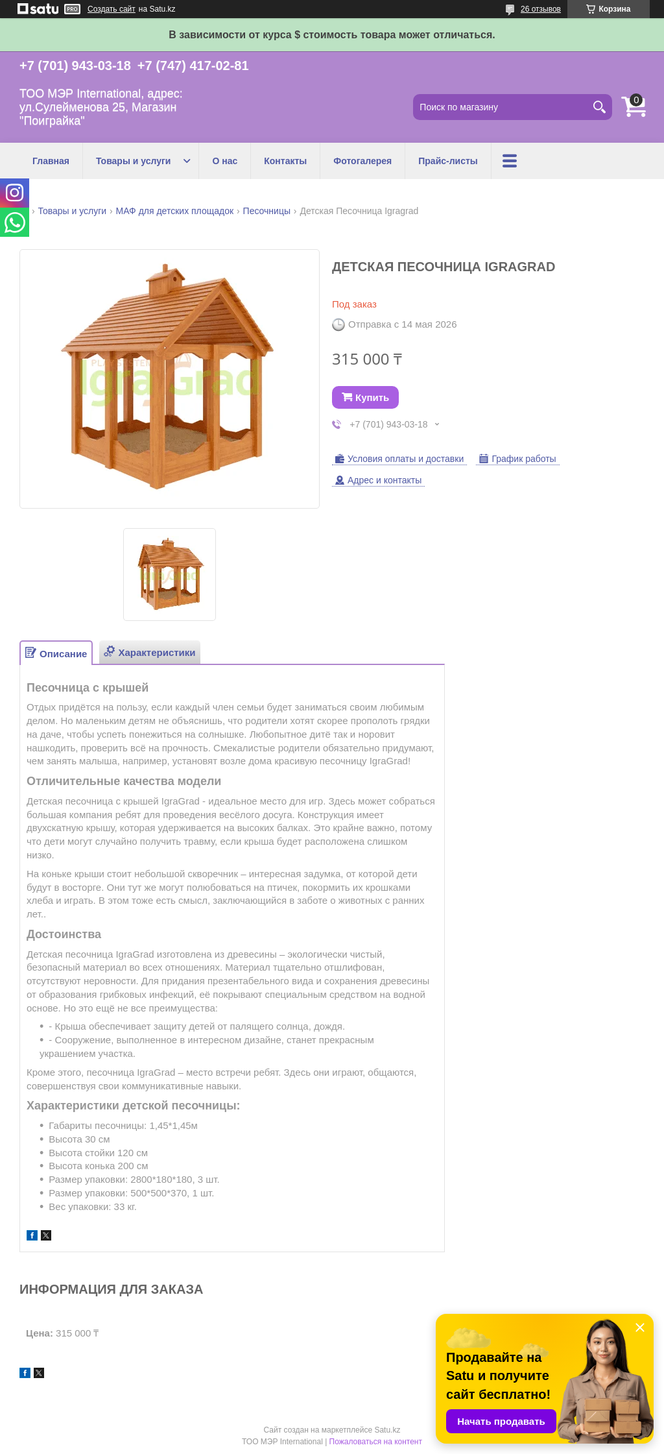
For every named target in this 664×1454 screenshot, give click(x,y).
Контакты (285, 161)
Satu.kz (387, 1430)
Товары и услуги (133, 161)
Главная (50, 161)
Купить (372, 397)
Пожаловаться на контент (375, 1441)
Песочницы (266, 211)
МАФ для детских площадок (175, 211)
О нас (224, 161)
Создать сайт (112, 9)
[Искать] (599, 107)
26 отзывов (541, 9)
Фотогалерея (362, 161)
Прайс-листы (448, 161)
